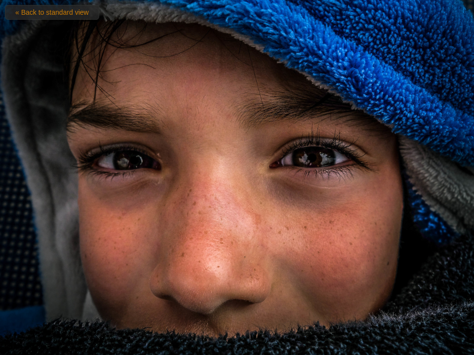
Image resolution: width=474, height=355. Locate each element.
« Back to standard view (52, 12)
